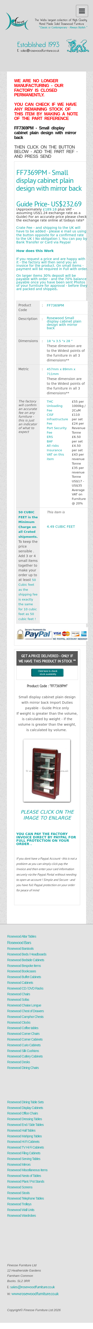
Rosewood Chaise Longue (24, 1005)
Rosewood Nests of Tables (24, 1176)
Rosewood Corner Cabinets (24, 1039)
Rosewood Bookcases (21, 971)
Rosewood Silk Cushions (23, 1051)
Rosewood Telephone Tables (25, 1198)
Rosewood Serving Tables (23, 1159)
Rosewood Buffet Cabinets (24, 977)
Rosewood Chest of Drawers (25, 1011)
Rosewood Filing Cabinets (23, 1153)
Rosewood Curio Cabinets (24, 1045)
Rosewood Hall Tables (21, 1130)
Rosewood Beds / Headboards (26, 954)
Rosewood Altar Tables (21, 936)
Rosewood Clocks (18, 1022)
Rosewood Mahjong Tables (24, 1136)
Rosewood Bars (19, 943)
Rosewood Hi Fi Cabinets (23, 1142)
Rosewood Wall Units (20, 1210)
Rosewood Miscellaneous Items (27, 1170)
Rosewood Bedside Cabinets (25, 960)
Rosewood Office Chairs (22, 1113)
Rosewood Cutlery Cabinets (25, 1056)
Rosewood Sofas (18, 999)
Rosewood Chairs (18, 994)
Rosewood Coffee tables (22, 1028)
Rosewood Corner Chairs (23, 1034)
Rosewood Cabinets (20, 983)
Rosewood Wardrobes (21, 1215)
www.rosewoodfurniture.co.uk (34, 1293)
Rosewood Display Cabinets (25, 1108)
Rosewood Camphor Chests (25, 1017)
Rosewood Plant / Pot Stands (25, 1181)
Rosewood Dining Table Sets (25, 1102)
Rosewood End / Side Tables (25, 1125)
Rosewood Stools (18, 1193)
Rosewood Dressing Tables (24, 1119)
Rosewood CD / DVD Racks (25, 988)
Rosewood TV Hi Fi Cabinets (25, 1147)
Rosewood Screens (19, 1187)
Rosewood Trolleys (19, 1204)
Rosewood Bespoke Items (24, 966)
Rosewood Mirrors (19, 1164)
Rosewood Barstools (20, 948)
